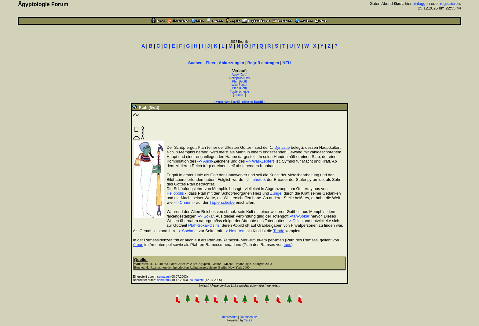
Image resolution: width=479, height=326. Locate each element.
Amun (138, 244)
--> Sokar (206, 216)
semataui (163, 276)
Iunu (287, 244)
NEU (287, 62)
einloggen (421, 3)
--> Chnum (183, 202)
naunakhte (196, 280)
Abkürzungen (231, 62)
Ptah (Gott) (239, 81)
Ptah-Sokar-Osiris (204, 225)
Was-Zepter (239, 84)
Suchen (195, 62)
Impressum (229, 317)
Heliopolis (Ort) (239, 78)
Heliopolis (175, 193)
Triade (278, 231)
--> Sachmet (187, 231)
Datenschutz (248, 317)
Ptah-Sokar (299, 216)
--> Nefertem (234, 231)
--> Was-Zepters (260, 161)
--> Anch (204, 161)
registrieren (450, 3)
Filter (211, 62)
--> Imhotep (254, 179)
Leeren (239, 95)
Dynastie (282, 147)
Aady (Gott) (239, 74)
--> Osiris (294, 220)
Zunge (275, 193)
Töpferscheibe (239, 91)
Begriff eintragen (263, 62)
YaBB (248, 320)
